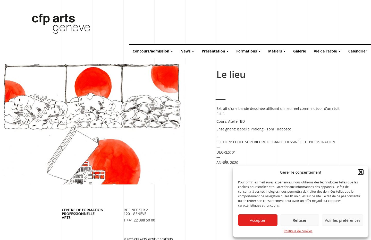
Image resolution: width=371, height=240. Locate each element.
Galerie (299, 51)
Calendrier (357, 51)
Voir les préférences (342, 220)
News (187, 51)
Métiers (276, 51)
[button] (360, 172)
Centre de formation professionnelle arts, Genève (58, 24)
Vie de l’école (327, 51)
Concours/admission (153, 51)
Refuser (300, 220)
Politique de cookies (298, 231)
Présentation (215, 51)
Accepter (258, 220)
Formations (248, 51)
